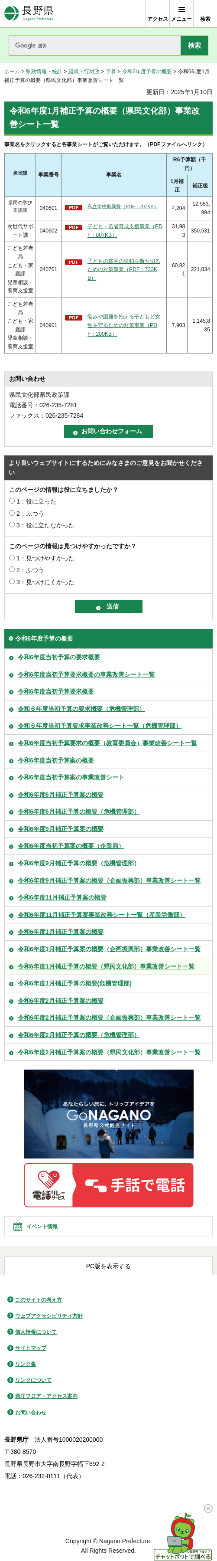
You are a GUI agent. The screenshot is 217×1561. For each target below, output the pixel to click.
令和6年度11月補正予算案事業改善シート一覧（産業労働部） (101, 914)
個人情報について (36, 1332)
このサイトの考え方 (38, 1300)
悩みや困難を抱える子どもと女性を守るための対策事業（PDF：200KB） (123, 325)
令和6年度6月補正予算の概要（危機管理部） (79, 811)
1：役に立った (36, 501)
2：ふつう (30, 513)
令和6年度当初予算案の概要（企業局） (71, 845)
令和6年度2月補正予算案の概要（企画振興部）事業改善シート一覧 (109, 1017)
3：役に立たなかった (45, 525)
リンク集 (25, 1364)
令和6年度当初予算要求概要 (56, 691)
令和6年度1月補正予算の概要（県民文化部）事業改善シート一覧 (106, 966)
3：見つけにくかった (45, 582)
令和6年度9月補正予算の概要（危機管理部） (79, 863)
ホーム (12, 72)
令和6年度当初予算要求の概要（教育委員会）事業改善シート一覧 (107, 743)
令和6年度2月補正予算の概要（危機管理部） (79, 1034)
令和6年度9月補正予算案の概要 (61, 828)
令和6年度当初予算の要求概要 (59, 657)
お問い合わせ (30, 1413)
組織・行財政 (84, 72)
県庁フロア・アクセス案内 (46, 1396)
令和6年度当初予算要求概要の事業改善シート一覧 (86, 674)
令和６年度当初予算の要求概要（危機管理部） (81, 708)
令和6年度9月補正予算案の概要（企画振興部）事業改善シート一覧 (109, 880)
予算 (111, 72)
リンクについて (33, 1380)
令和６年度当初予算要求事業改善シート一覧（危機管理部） (99, 725)
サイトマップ (30, 1348)
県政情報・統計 (44, 72)
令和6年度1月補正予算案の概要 (61, 931)
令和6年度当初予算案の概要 (56, 760)
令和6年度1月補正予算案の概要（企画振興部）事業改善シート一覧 (109, 949)
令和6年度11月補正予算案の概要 (62, 897)
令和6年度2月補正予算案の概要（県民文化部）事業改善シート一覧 (109, 1052)
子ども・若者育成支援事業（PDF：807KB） (124, 230)
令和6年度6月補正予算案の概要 (61, 794)
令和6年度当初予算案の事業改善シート (71, 777)
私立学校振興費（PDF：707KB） (123, 206)
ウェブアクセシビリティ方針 (49, 1316)
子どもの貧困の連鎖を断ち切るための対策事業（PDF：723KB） (123, 269)
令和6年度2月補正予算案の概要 (61, 1000)
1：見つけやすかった (45, 558)
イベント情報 (42, 1227)
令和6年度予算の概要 (147, 72)
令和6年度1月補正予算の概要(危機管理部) (75, 983)
